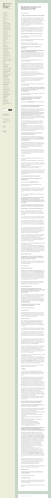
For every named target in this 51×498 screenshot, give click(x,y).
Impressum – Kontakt (6, 80)
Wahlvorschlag (5, 37)
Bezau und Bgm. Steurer (6, 89)
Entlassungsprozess (6, 100)
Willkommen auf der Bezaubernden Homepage (7, 5)
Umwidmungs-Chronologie (7, 25)
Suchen (4, 108)
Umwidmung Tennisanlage (7, 69)
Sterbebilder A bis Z (6, 12)
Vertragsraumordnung (6, 79)
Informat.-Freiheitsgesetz (6, 29)
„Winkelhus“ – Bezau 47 (6, 52)
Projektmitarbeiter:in (6, 64)
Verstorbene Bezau (5, 15)
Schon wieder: (5, 57)
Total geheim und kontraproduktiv (5, 66)
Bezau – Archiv (5, 86)
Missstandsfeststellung (6, 26)
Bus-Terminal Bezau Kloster (7, 58)
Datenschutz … (5, 43)
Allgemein (4, 131)
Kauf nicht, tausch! (5, 32)
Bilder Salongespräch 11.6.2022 (7, 73)
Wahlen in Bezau (5, 92)
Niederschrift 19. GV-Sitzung (7, 68)
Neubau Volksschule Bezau (7, 82)
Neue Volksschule (5, 46)
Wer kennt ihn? (5, 31)
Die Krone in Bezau (5, 77)
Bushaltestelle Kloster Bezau (7, 48)
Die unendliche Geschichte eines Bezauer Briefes (7, 94)
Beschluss (4, 62)
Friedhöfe (4, 17)
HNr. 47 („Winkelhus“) (6, 54)
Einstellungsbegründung (6, 23)
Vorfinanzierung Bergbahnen (5, 97)
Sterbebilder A (5, 14)
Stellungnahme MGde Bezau (7, 28)
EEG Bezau (4, 40)
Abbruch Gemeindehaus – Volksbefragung (6, 76)
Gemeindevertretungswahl (7, 35)
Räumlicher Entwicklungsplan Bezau (7, 61)
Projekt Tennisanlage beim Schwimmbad (7, 72)
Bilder (4, 20)
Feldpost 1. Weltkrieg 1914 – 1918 (6, 104)
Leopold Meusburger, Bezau (7, 55)
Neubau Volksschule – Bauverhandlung (6, 84)
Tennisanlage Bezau (6, 51)
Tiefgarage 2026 (5, 34)
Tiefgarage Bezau (5, 49)
